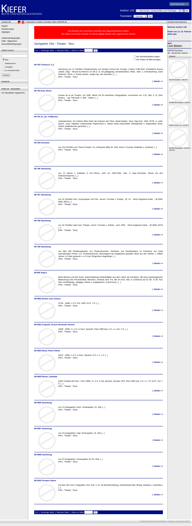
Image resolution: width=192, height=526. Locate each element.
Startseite (30, 22)
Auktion (39, 22)
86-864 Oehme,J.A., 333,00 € (179, 124)
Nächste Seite (63, 50)
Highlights (6, 32)
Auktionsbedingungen (11, 38)
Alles (6, 60)
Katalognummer (10, 63)
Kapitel (5, 26)
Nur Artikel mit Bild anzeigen (148, 59)
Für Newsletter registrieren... (14, 93)
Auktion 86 (6, 22)
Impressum (171, 521)
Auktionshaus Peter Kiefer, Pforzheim (153, 521)
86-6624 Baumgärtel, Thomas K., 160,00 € (180, 148)
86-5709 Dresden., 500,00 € (178, 79)
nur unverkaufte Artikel (12, 70)
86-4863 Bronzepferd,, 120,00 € (179, 101)
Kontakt (47, 22)
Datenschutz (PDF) (183, 521)
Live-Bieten (175, 45)
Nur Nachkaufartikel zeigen (148, 56)
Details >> (158, 81)
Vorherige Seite (47, 50)
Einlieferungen (8, 29)
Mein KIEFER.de (59, 22)
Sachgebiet (9, 67)
